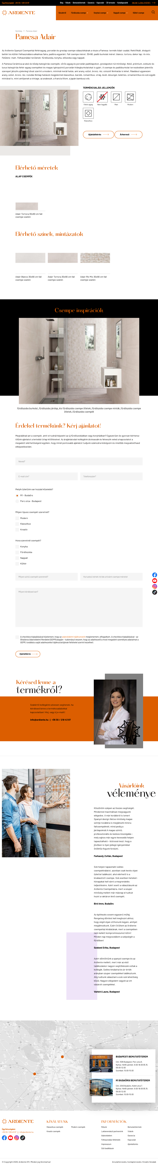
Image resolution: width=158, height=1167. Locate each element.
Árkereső (94, 144)
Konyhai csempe (100, 12)
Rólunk (67, 2)
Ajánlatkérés (96, 132)
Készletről (62, 12)
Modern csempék (78, 1128)
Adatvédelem (106, 1136)
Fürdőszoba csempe (78, 12)
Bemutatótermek (79, 2)
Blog (61, 2)
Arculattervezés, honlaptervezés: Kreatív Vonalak (134, 1162)
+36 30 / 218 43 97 (22, 3)
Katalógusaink (122, 2)
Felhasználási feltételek (110, 1141)
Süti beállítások (107, 1149)
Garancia (91, 2)
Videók (130, 1132)
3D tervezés (110, 2)
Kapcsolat (100, 2)
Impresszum (106, 1145)
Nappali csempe (119, 12)
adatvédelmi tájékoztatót (73, 636)
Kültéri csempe (138, 12)
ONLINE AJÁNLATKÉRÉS (141, 2)
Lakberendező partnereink (112, 1132)
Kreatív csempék (53, 1132)
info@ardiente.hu (39, 720)
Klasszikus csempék (55, 1128)
